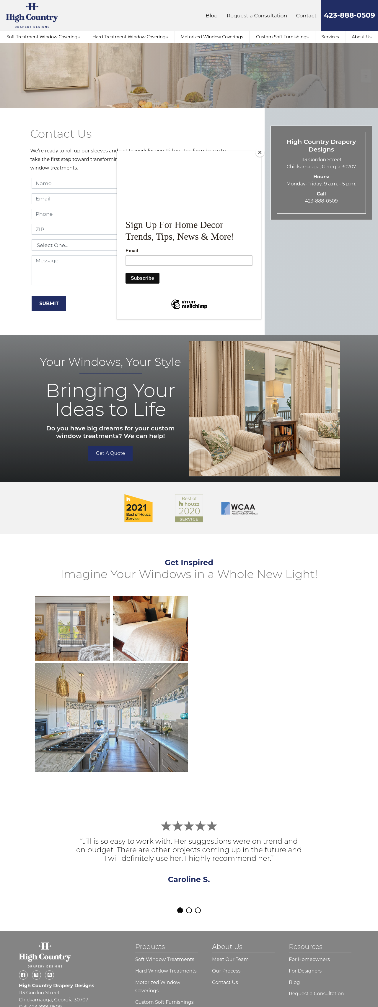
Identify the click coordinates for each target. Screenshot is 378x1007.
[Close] (259, 152)
